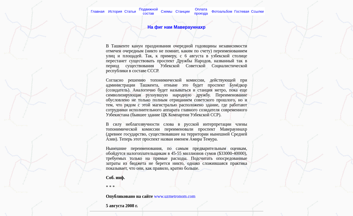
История (115, 11)
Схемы (166, 11)
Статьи (130, 11)
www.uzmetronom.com (174, 196)
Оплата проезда (201, 11)
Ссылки (257, 11)
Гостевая (241, 11)
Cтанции (182, 11)
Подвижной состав (148, 11)
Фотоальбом (222, 11)
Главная (97, 11)
